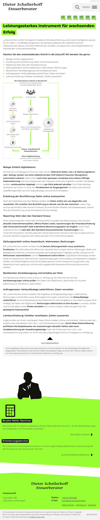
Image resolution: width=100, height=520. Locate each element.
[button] (81, 435)
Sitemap (92, 505)
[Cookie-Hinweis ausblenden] (92, 515)
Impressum (81, 505)
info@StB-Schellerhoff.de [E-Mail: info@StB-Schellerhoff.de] (74, 501)
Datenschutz (68, 505)
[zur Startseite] (23, 6)
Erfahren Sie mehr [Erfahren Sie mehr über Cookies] (37, 517)
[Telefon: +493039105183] (69, 497)
